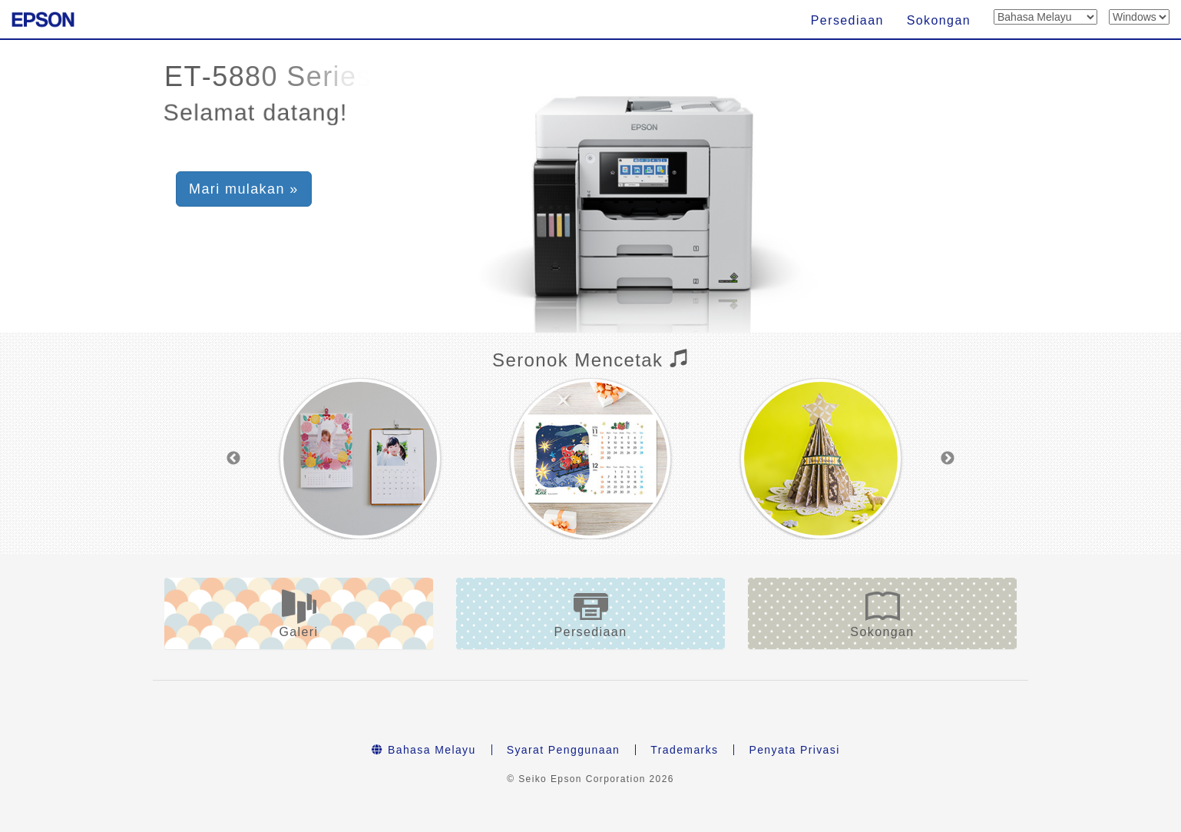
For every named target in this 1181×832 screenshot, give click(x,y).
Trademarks (684, 750)
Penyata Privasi (794, 750)
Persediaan (847, 20)
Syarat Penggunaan (563, 750)
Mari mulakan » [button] (244, 189)
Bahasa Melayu (423, 750)
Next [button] (947, 458)
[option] (360, 458)
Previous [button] (233, 458)
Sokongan (939, 20)
